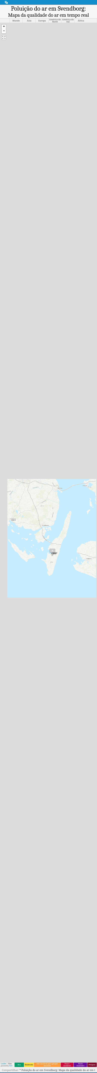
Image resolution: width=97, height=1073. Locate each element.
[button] (4, 27)
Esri (10, 1065)
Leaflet (3, 1063)
